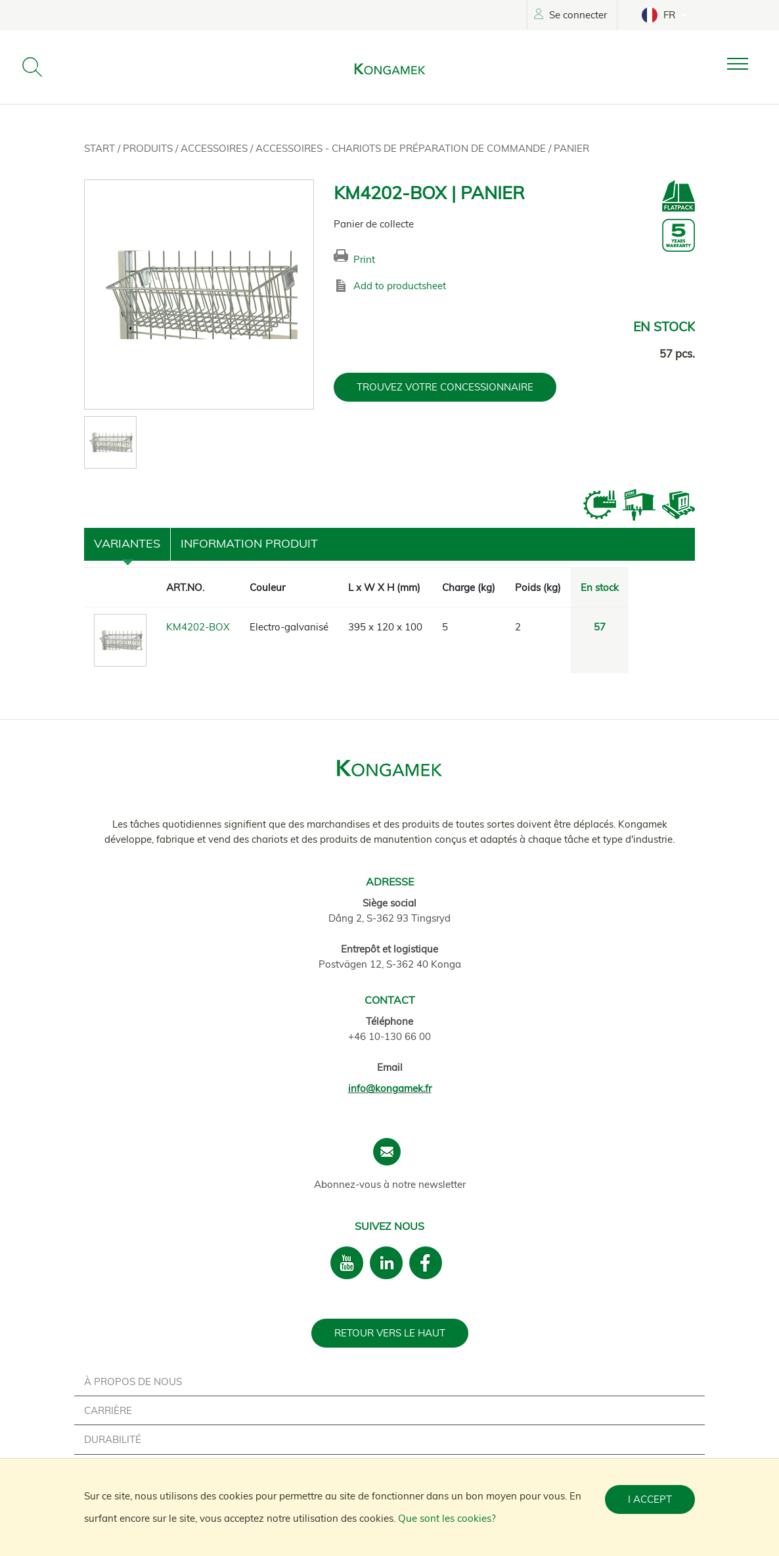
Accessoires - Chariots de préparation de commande (402, 148)
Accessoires (215, 148)
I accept (650, 1499)
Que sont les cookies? (447, 1518)
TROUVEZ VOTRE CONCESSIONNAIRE (445, 387)
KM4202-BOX (198, 627)
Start (101, 148)
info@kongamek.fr (390, 1088)
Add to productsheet (399, 285)
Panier (571, 148)
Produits (149, 148)
